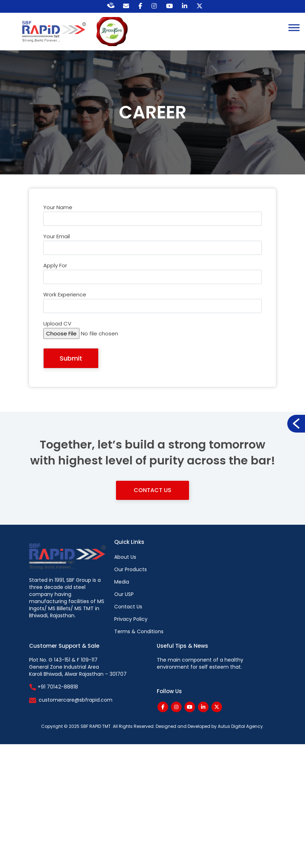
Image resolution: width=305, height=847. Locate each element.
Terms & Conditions (138, 631)
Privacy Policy (131, 619)
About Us (125, 557)
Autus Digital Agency (240, 726)
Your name (152, 218)
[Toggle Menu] (294, 27)
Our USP (124, 594)
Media (121, 581)
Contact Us (152, 490)
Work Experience (152, 305)
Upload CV (152, 334)
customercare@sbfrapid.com (75, 699)
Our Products (130, 569)
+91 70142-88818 (53, 686)
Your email (152, 247)
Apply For (152, 276)
